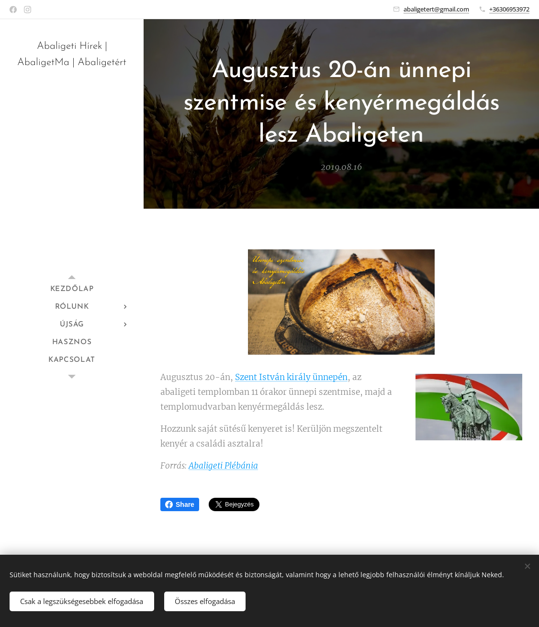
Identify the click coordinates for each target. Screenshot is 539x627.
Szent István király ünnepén (291, 376)
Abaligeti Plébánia (223, 465)
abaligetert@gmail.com (436, 9)
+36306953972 (509, 9)
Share (179, 504)
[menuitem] (72, 289)
